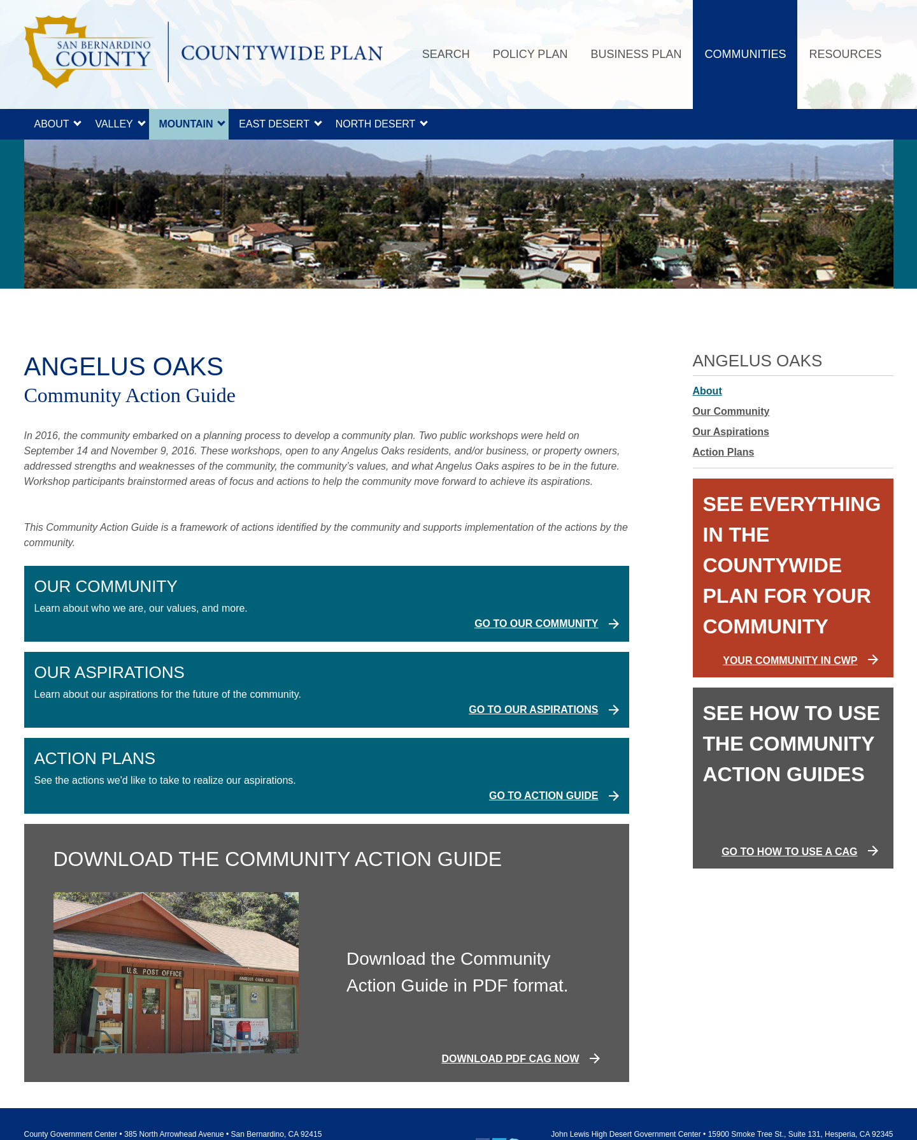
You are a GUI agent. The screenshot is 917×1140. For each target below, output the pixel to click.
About (51, 124)
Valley (113, 124)
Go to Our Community (536, 623)
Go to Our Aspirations (533, 709)
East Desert (274, 124)
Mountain (186, 124)
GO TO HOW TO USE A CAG (789, 851)
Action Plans (724, 452)
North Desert (376, 124)
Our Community (731, 411)
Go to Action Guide (544, 795)
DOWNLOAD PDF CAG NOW (510, 1058)
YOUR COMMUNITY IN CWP (790, 660)
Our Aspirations (731, 431)
